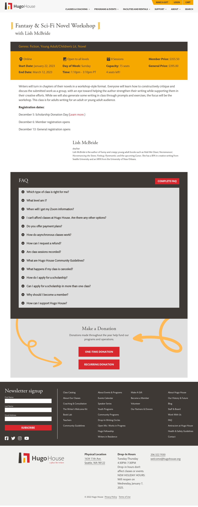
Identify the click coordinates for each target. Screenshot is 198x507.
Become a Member (140, 399)
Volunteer (135, 404)
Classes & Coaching (77, 9)
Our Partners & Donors (142, 410)
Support (161, 9)
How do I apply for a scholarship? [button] (44, 279)
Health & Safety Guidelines (180, 432)
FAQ (170, 421)
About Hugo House (177, 393)
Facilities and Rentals (137, 9)
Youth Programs (105, 410)
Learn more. (77, 114)
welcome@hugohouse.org (166, 460)
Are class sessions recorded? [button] (41, 253)
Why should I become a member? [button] (44, 296)
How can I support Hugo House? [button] (44, 305)
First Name (9, 399)
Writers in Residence (107, 438)
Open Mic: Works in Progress (111, 426)
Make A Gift (162, 2)
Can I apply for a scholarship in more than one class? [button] (56, 287)
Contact (171, 438)
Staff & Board (174, 410)
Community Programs (108, 415)
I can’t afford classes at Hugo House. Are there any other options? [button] (64, 218)
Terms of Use (125, 498)
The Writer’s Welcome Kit (75, 410)
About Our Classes (72, 399)
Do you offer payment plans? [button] (42, 227)
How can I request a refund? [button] (41, 244)
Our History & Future (178, 399)
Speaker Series (104, 404)
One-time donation (99, 353)
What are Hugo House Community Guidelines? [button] (53, 261)
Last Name (9, 407)
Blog (170, 404)
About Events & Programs (109, 393)
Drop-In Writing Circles (108, 421)
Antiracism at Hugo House (180, 426)
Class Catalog (69, 393)
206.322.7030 (158, 456)
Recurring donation (99, 366)
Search (189, 9)
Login (177, 2)
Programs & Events (106, 9)
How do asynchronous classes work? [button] (46, 235)
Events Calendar (105, 399)
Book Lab (67, 415)
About (176, 9)
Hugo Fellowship (105, 432)
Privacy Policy (111, 498)
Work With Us (175, 415)
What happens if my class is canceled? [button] (47, 270)
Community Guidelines (74, 426)
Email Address (10, 416)
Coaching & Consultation (75, 404)
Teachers (67, 421)
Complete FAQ (167, 181)
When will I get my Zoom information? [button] (48, 209)
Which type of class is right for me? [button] (45, 192)
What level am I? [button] (34, 201)
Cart (187, 2)
